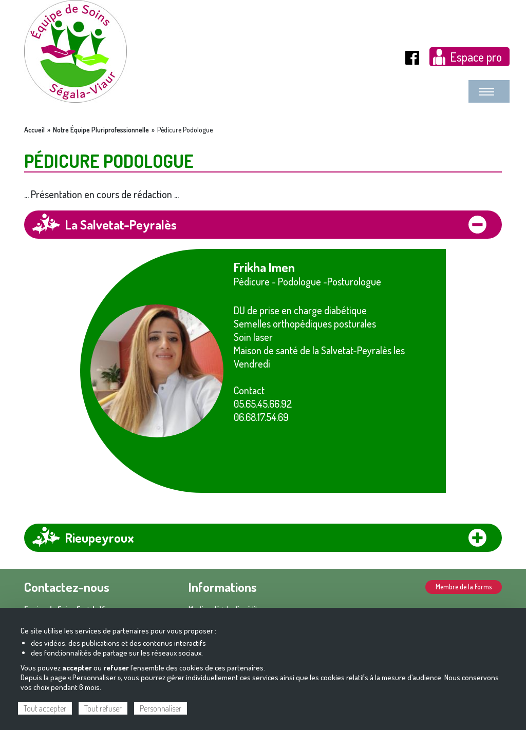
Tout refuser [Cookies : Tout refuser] (103, 708)
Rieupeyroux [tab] (99, 537)
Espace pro (476, 57)
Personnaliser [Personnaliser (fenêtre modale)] (160, 708)
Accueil (34, 130)
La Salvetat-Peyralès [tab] (121, 224)
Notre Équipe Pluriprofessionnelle (101, 130)
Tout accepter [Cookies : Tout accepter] (45, 708)
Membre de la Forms (464, 586)
